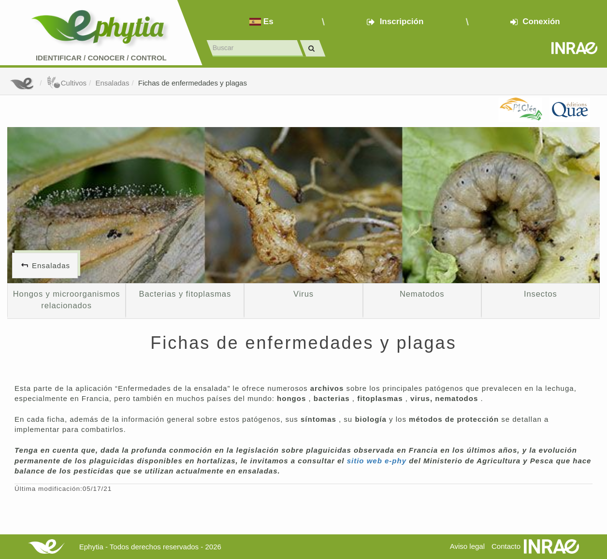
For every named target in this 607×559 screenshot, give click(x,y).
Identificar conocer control (101, 58)
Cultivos (66, 83)
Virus (303, 293)
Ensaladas (112, 83)
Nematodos (422, 293)
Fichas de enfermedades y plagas (192, 83)
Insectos (540, 293)
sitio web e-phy (378, 461)
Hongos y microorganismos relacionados (66, 299)
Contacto (505, 546)
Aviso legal (467, 546)
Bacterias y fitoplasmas (185, 293)
